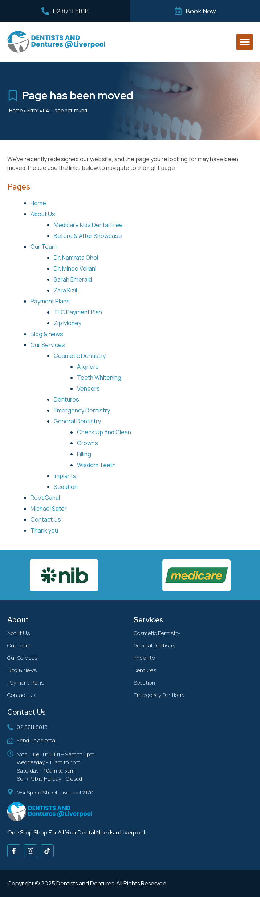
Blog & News (22, 670)
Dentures (66, 399)
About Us (43, 214)
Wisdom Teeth (96, 465)
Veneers (88, 388)
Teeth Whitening (99, 378)
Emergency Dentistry (82, 410)
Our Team (44, 247)
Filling (84, 454)
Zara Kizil (65, 290)
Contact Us (46, 519)
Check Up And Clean (104, 432)
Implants (65, 476)
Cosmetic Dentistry (80, 356)
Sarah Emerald (73, 279)
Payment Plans (50, 301)
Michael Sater (49, 509)
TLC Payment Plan (78, 312)
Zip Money (67, 323)
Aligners (88, 367)
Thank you (44, 530)
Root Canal (45, 498)
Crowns (87, 443)
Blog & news (47, 334)
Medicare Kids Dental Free (88, 225)
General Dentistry (77, 421)
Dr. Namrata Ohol (76, 258)
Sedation (66, 487)
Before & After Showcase (88, 236)
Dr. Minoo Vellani (75, 268)
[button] (244, 42)
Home (16, 110)
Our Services (48, 345)
